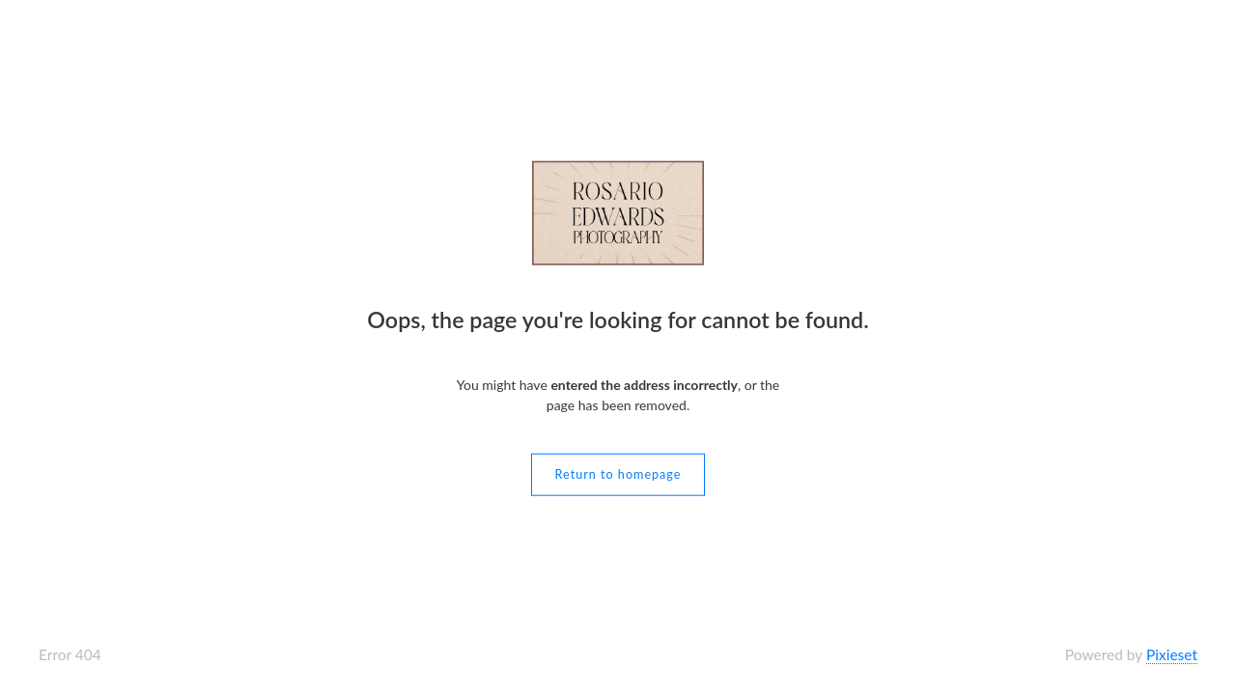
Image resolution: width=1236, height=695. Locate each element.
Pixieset (1171, 654)
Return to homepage (618, 473)
